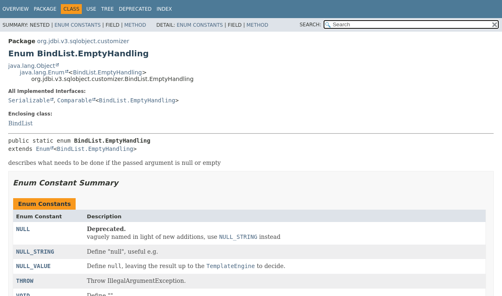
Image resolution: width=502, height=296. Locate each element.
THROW (24, 281)
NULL (23, 229)
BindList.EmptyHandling (107, 72)
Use (91, 9)
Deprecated (135, 9)
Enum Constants (77, 25)
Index (164, 9)
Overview (15, 9)
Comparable (74, 100)
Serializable (29, 100)
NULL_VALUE (33, 266)
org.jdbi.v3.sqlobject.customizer (83, 41)
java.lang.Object (31, 65)
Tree (107, 9)
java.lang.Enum (42, 72)
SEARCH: (311, 25)
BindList (20, 123)
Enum (43, 149)
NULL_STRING (35, 251)
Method (135, 25)
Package (45, 9)
